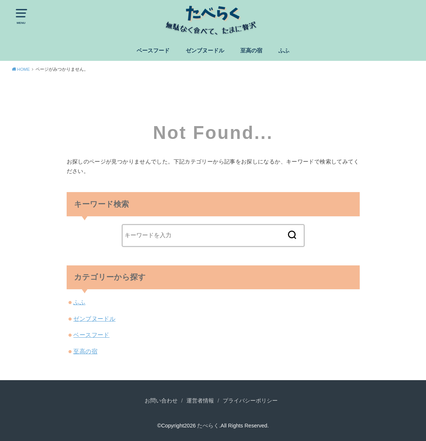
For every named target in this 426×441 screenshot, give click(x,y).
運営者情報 (200, 401)
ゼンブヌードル (205, 51)
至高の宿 (251, 51)
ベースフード (153, 51)
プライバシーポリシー (250, 401)
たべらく (208, 426)
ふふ (283, 51)
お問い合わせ (161, 401)
